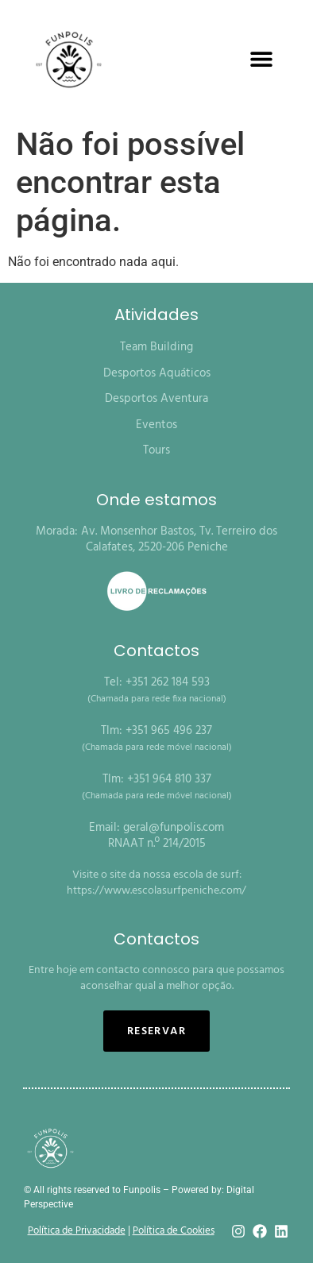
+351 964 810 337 (169, 779)
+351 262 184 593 (168, 682)
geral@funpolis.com (173, 827)
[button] (262, 59)
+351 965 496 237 (169, 730)
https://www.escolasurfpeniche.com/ (156, 891)
